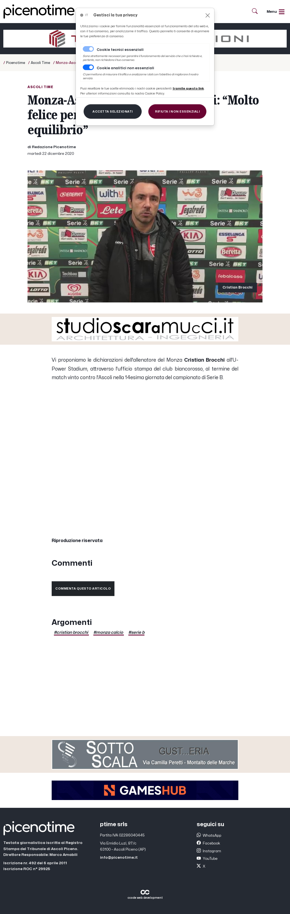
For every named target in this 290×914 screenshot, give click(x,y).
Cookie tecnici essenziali (120, 49)
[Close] (207, 15)
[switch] (88, 67)
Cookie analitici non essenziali (125, 68)
